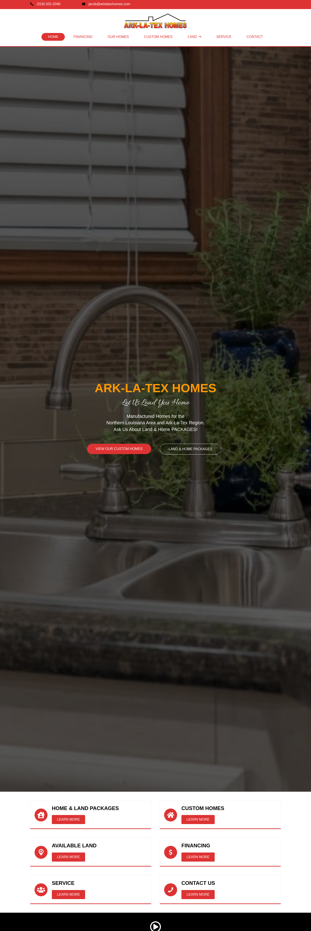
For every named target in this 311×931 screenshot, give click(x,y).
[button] (68, 819)
